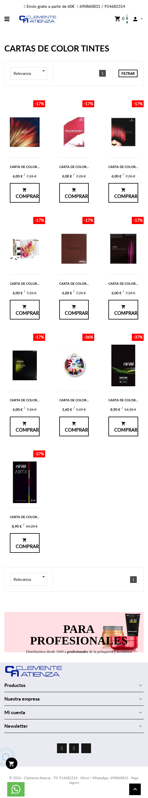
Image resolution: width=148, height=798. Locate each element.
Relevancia (30, 73)
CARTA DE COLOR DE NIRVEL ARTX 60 (38, 517)
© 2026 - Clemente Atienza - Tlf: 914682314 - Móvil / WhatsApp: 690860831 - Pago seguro (74, 780)
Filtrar (128, 73)
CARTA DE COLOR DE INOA (30, 400)
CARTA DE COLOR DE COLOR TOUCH (38, 283)
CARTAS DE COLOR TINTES (56, 48)
